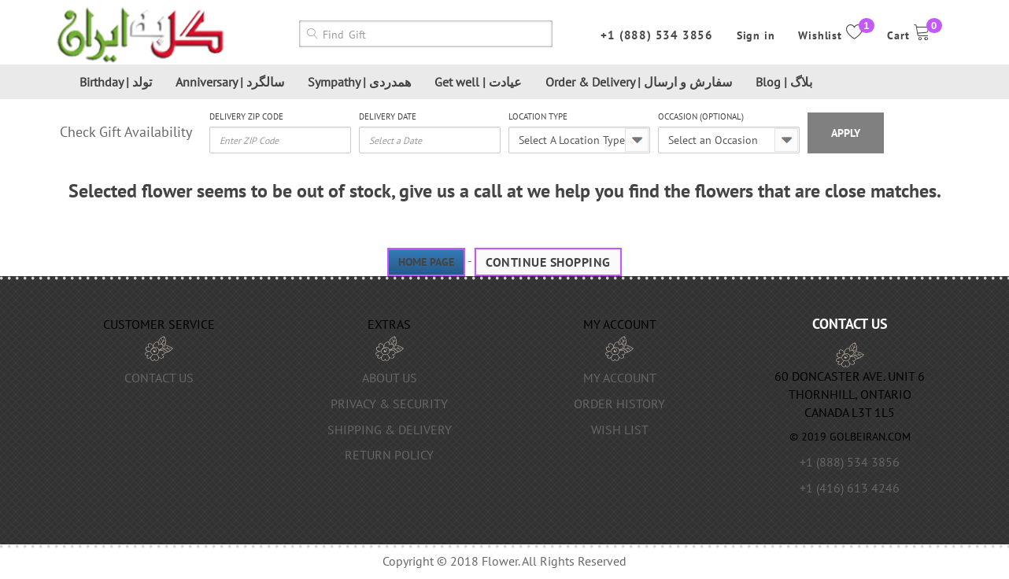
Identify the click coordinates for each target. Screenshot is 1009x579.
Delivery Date (387, 116)
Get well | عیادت (478, 82)
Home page (426, 262)
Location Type (537, 116)
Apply (845, 133)
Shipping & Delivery (389, 429)
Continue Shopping (548, 262)
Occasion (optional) (701, 116)
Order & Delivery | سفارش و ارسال (638, 82)
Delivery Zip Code (246, 116)
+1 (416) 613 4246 (850, 488)
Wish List (620, 429)
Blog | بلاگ (784, 82)
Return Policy (389, 455)
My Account (619, 377)
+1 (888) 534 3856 (657, 35)
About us (389, 377)
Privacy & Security (389, 403)
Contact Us (159, 377)
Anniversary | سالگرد (230, 82)
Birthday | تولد (115, 82)
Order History (619, 403)
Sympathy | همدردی (359, 82)
